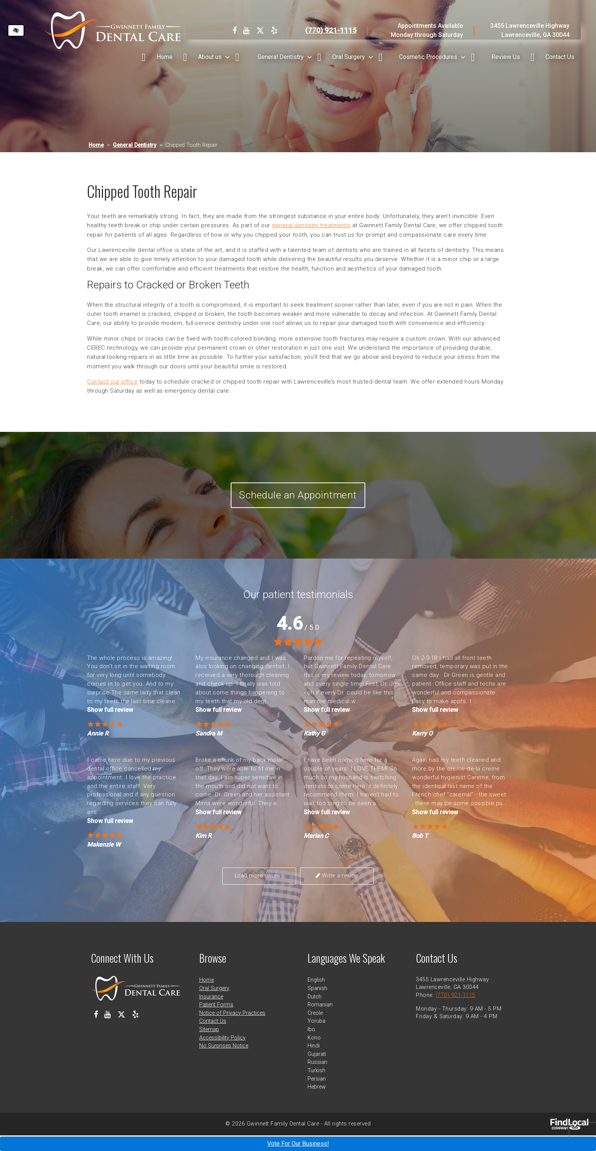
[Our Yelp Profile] (274, 30)
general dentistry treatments (311, 225)
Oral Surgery (348, 56)
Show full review (110, 726)
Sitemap (209, 1045)
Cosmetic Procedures (428, 56)
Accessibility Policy (222, 1053)
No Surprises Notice (223, 1061)
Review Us (505, 56)
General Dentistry (281, 56)
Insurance (211, 1012)
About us (210, 56)
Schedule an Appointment (298, 503)
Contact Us (559, 56)
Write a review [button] (333, 892)
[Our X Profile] (260, 30)
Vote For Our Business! (298, 1143)
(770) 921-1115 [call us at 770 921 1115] (331, 30)
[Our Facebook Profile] (235, 30)
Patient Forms (216, 1020)
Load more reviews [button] (262, 892)
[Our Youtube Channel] (246, 30)
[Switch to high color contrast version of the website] (16, 30)
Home (165, 56)
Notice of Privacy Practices (232, 1028)
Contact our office (112, 381)
